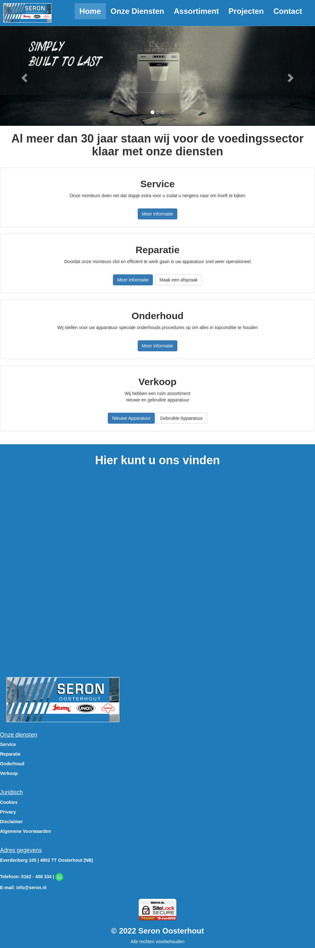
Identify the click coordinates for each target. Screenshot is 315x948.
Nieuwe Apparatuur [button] (131, 418)
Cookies (8, 802)
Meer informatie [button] (157, 213)
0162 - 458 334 (36, 876)
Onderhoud (12, 763)
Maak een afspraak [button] (178, 279)
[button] (23, 75)
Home (90, 11)
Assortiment (196, 11)
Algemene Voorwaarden (25, 831)
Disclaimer (11, 821)
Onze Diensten (137, 11)
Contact (287, 11)
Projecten (246, 11)
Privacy (8, 812)
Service (8, 744)
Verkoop (9, 773)
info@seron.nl (31, 887)
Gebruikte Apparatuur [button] (181, 418)
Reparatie (10, 754)
